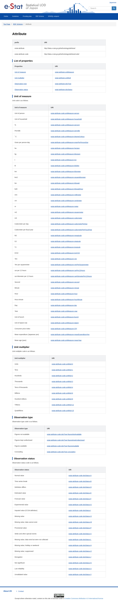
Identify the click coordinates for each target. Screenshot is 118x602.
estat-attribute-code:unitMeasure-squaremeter (67, 212)
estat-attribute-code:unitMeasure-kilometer (66, 171)
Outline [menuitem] (6, 16)
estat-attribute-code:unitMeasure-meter (64, 206)
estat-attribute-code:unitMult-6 (62, 393)
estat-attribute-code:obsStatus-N (80, 563)
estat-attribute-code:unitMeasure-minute (65, 288)
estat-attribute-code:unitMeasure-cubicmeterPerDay (69, 224)
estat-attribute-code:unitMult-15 (63, 411)
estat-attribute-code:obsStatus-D (80, 487)
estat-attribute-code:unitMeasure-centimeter (66, 201)
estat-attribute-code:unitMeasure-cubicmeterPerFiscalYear (71, 230)
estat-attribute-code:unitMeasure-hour (64, 294)
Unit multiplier (19, 78)
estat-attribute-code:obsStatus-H (80, 545)
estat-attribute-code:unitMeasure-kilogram (65, 154)
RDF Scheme (18, 24)
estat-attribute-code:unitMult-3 (62, 381)
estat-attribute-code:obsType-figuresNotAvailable (64, 434)
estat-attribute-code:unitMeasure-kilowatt (65, 183)
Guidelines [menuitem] (15, 16)
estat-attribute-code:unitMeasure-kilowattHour (67, 189)
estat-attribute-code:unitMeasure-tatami (65, 323)
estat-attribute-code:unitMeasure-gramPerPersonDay (69, 142)
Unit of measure (20, 72)
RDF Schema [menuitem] (40, 16)
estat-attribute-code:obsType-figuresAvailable (63, 446)
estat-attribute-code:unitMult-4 (62, 387)
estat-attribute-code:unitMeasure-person (65, 113)
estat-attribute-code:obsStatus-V (80, 574)
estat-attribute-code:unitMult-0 (62, 364)
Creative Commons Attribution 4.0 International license (84, 598)
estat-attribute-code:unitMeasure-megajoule (66, 235)
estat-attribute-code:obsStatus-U (80, 569)
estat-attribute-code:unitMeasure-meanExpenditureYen (70, 334)
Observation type (21, 84)
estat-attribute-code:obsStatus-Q (80, 551)
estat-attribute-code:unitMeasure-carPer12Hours (68, 270)
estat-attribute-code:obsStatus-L (80, 539)
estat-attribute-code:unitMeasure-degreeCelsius (68, 137)
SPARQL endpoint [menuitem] (53, 16)
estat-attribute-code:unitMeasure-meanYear (66, 340)
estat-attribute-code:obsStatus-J (80, 557)
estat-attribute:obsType (63, 84)
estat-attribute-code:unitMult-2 (62, 376)
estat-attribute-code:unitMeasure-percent (65, 125)
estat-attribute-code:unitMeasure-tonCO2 (65, 253)
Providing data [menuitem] (27, 16)
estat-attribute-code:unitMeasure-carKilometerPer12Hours (71, 276)
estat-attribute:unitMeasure (64, 72)
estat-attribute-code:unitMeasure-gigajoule (66, 241)
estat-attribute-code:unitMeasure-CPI (64, 329)
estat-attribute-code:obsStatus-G (80, 505)
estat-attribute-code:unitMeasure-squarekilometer (68, 177)
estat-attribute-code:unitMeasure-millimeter (66, 195)
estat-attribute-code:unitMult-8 (62, 399)
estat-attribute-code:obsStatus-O (80, 516)
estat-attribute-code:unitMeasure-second (65, 282)
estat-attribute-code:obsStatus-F (80, 499)
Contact (21, 591)
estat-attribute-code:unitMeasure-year (64, 311)
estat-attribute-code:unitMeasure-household (66, 119)
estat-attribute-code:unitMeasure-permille (65, 131)
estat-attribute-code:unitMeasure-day (64, 305)
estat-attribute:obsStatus (63, 89)
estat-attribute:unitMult (63, 78)
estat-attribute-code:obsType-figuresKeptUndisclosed (65, 440)
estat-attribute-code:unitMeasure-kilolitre (65, 166)
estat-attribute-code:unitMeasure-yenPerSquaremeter (70, 265)
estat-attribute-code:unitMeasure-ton (64, 160)
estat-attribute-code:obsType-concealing (61, 452)
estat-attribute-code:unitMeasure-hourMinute (66, 299)
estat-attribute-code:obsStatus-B (80, 481)
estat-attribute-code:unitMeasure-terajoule (65, 247)
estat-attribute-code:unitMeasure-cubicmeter (66, 218)
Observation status (21, 89)
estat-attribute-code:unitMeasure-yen (64, 259)
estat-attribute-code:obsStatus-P (80, 528)
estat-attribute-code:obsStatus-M (80, 522)
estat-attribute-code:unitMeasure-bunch (65, 317)
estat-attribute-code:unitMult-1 (62, 370)
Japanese (112, 2)
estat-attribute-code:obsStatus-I (80, 510)
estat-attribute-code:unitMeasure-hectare (65, 148)
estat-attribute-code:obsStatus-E (80, 493)
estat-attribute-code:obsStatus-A (80, 475)
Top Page (6, 24)
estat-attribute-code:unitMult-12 (63, 405)
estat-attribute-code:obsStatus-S (80, 534)
